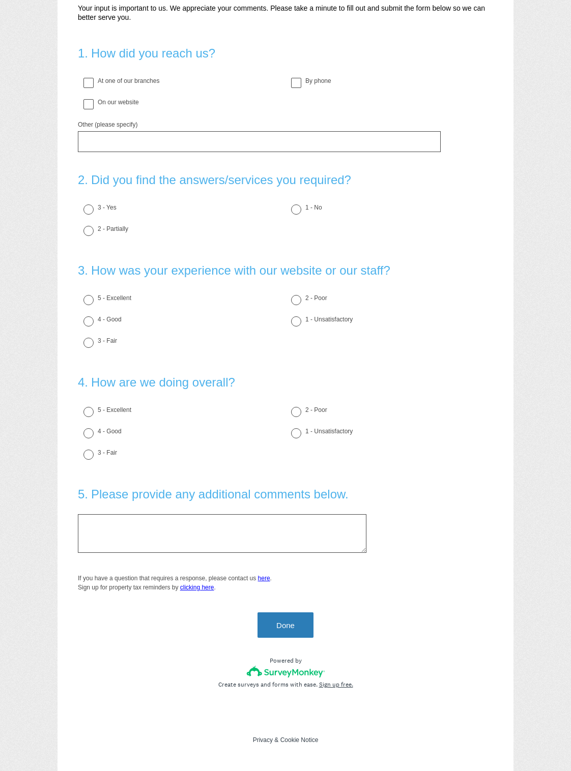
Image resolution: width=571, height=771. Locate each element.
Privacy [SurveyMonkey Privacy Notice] (263, 740)
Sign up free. (336, 684)
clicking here (197, 587)
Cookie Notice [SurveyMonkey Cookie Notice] (299, 740)
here (264, 578)
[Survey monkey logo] (285, 671)
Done (285, 625)
